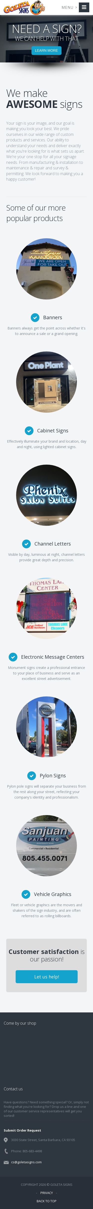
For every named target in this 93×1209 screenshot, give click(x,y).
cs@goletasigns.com (26, 1162)
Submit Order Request (22, 1130)
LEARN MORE (46, 50)
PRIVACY (46, 1193)
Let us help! (46, 977)
